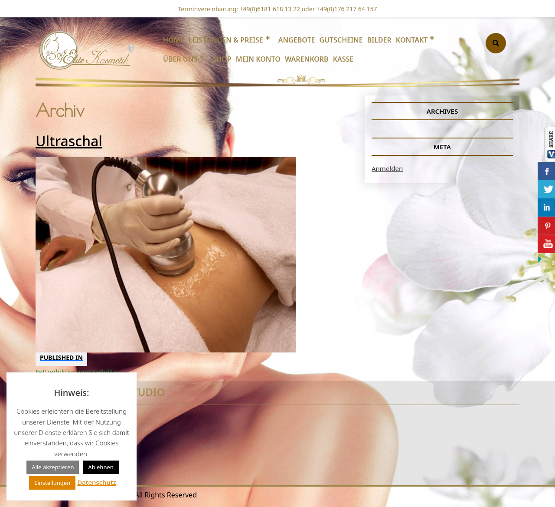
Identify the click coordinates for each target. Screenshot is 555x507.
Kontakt (412, 40)
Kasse (343, 59)
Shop (221, 59)
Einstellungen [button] (52, 483)
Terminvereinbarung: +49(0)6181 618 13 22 (239, 9)
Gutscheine (340, 40)
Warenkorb (307, 59)
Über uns (180, 59)
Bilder (379, 40)
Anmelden (387, 168)
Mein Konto (258, 59)
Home (173, 40)
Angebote (296, 40)
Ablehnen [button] (100, 467)
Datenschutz (96, 482)
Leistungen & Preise (225, 40)
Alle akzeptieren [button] (53, 467)
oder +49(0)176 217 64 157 (338, 9)
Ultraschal (69, 141)
